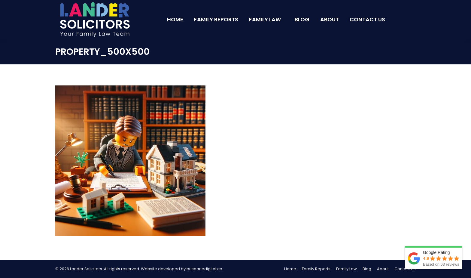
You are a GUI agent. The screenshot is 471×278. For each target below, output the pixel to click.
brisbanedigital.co (204, 269)
